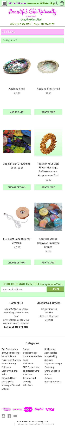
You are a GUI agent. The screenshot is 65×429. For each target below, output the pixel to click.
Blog (52, 3)
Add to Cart (16, 112)
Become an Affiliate (37, 3)
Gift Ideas (28, 385)
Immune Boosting (11, 352)
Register (53, 316)
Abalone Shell (17, 88)
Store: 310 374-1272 (44, 24)
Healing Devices (52, 381)
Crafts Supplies (52, 370)
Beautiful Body (9, 378)
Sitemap (49, 319)
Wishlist (49, 312)
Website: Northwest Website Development (36, 424)
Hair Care (27, 374)
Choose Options (16, 187)
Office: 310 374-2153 (20, 24)
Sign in (43, 316)
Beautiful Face (9, 356)
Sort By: (6, 40)
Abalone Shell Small (48, 88)
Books (47, 374)
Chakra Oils (7, 381)
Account (55, 3)
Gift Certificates (17, 3)
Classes (48, 378)
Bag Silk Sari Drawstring (16, 163)
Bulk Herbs (28, 363)
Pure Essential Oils (11, 359)
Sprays (26, 349)
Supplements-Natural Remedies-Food (32, 356)
